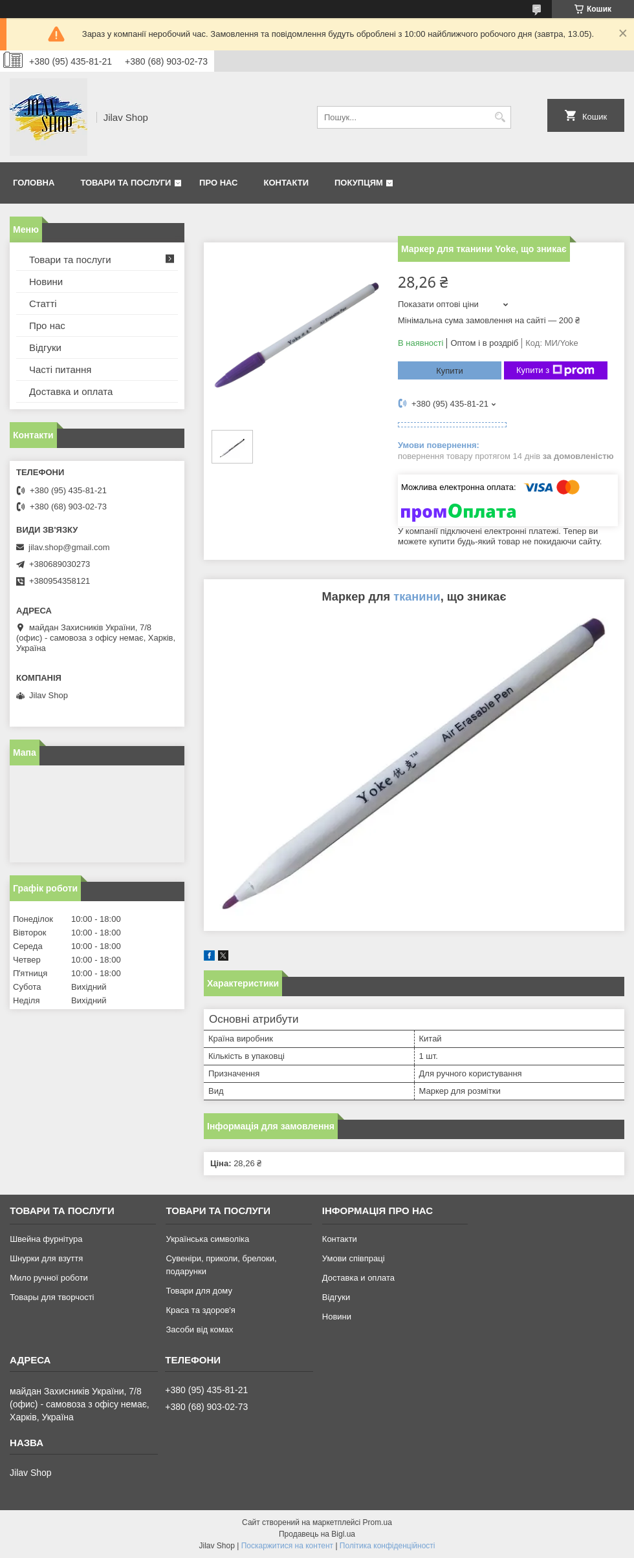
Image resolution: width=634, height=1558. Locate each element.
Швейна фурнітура (46, 1239)
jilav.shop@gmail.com (69, 547)
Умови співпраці (353, 1258)
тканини (416, 596)
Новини (46, 281)
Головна (33, 182)
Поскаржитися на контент (287, 1545)
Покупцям (358, 182)
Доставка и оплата (71, 391)
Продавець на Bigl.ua (317, 1534)
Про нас (218, 182)
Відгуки (45, 347)
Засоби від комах (199, 1329)
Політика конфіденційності (387, 1545)
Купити (449, 371)
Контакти (286, 182)
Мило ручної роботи (49, 1278)
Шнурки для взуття (46, 1258)
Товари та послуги (125, 182)
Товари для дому (199, 1291)
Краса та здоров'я (200, 1310)
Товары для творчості (52, 1297)
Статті (43, 303)
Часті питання (60, 369)
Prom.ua (377, 1522)
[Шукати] (499, 117)
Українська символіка (207, 1239)
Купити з (555, 370)
